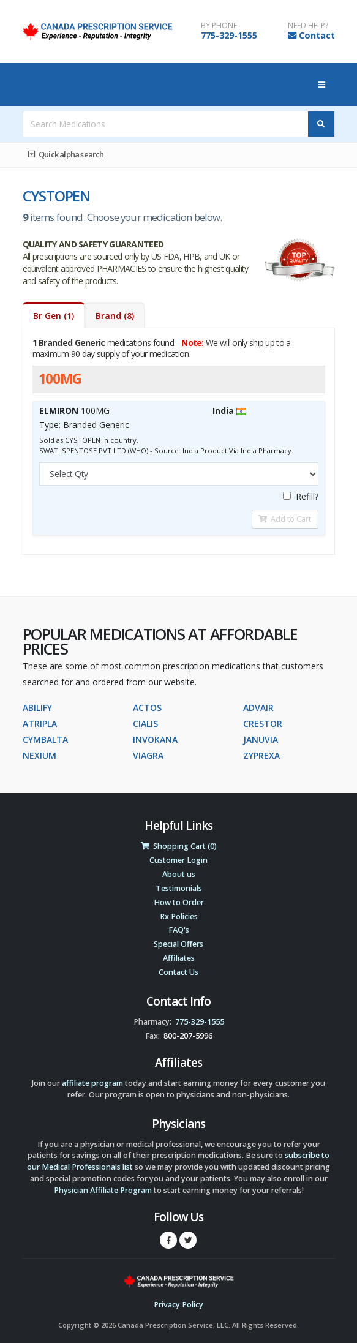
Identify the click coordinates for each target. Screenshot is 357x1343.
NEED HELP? (308, 25)
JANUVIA (260, 739)
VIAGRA (148, 755)
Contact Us (178, 972)
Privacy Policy (178, 1305)
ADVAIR (258, 707)
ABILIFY (37, 707)
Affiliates (179, 958)
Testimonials (179, 888)
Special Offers (178, 944)
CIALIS (145, 723)
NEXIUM (39, 755)
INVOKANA (155, 739)
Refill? (300, 496)
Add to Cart (284, 518)
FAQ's (178, 930)
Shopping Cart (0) (179, 846)
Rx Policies (179, 916)
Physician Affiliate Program (103, 1190)
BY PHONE (219, 25)
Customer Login (178, 860)
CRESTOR (262, 723)
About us (178, 874)
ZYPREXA (261, 755)
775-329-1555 (229, 35)
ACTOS (147, 707)
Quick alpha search (66, 154)
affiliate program (92, 1083)
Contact (317, 35)
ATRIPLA (40, 723)
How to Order (179, 902)
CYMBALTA (45, 739)
